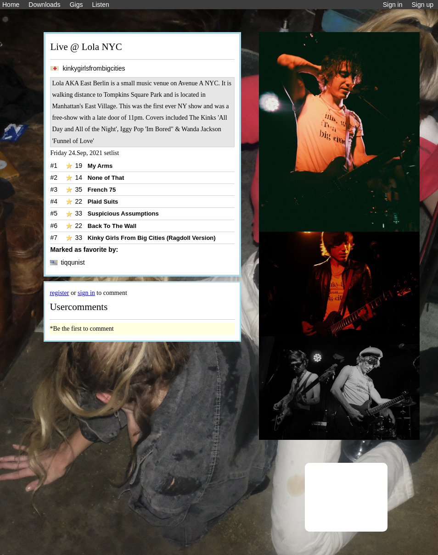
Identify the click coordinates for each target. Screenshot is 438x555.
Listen (100, 4)
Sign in (393, 4)
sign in (86, 292)
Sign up (422, 4)
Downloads (44, 4)
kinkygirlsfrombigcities (87, 68)
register (59, 292)
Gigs (76, 4)
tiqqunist (67, 262)
